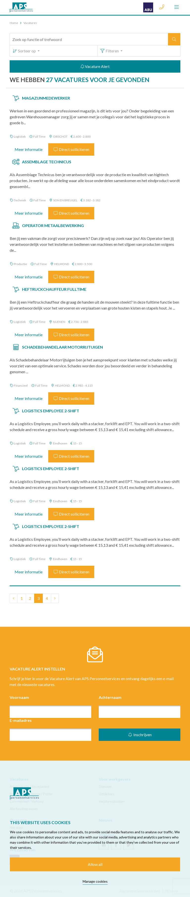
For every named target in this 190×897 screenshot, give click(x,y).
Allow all (95, 864)
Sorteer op (24, 50)
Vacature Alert (95, 66)
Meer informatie (29, 149)
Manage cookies (95, 881)
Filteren (109, 50)
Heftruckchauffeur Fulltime (54, 289)
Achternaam (110, 697)
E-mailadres (21, 720)
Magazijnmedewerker (46, 98)
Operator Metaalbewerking (53, 225)
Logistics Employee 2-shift (50, 410)
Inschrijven (140, 734)
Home (14, 23)
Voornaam (19, 697)
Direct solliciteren (71, 149)
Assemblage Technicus (46, 161)
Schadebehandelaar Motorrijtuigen (62, 347)
